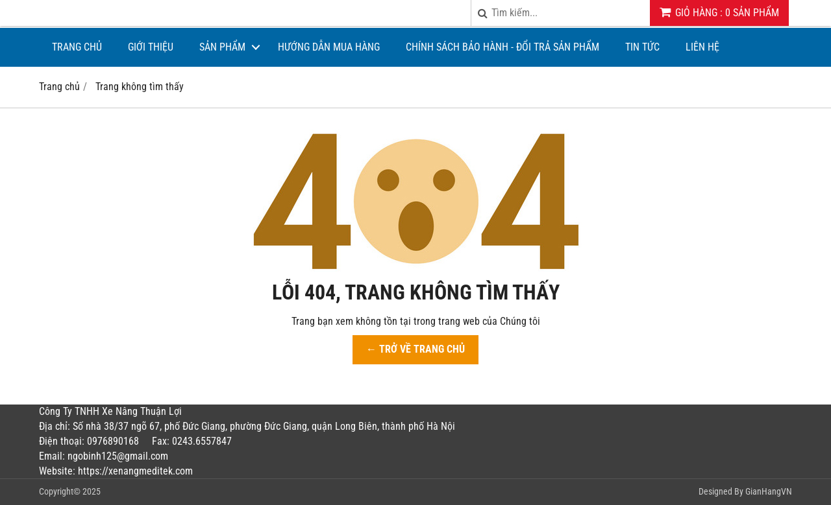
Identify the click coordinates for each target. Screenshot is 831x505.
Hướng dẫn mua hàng (329, 47)
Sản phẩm (222, 47)
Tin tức (642, 47)
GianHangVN (768, 491)
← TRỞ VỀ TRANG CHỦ (415, 349)
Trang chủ (77, 47)
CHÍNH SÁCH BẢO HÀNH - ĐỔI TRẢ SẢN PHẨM (502, 47)
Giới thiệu (150, 47)
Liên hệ (702, 47)
